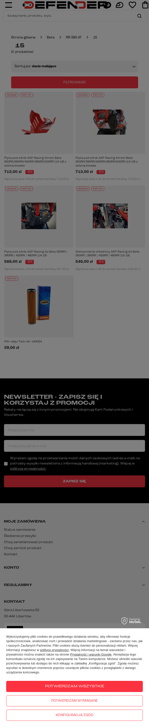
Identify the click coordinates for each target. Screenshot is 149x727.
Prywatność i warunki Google (91, 654)
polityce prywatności (54, 650)
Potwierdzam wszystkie (74, 686)
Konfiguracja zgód (74, 715)
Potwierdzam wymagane (74, 701)
